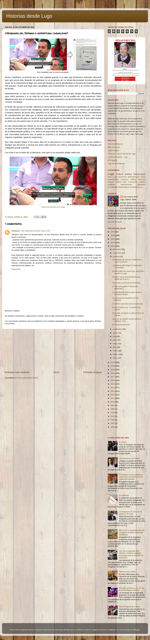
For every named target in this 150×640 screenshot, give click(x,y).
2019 (113, 370)
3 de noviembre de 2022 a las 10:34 (35, 231)
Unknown (15, 231)
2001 (113, 423)
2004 (113, 413)
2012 (113, 395)
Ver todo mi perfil (114, 222)
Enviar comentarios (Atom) (27, 378)
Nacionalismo (123, 187)
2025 (113, 235)
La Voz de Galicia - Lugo (118, 157)
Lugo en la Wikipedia (116, 163)
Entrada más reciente (17, 372)
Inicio (56, 372)
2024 (113, 239)
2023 (113, 243)
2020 (113, 366)
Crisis (143, 177)
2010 (113, 402)
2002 (113, 420)
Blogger (137, 630)
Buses (141, 187)
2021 (113, 362)
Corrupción (132, 182)
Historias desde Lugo (29, 16)
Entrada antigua (92, 372)
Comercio (125, 179)
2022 (113, 246)
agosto (116, 333)
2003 (113, 416)
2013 (113, 391)
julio (115, 336)
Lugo (111, 174)
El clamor (123, 442)
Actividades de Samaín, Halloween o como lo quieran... (127, 261)
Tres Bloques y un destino (129, 458)
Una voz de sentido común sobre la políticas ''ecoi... (126, 320)
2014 (113, 387)
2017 (113, 377)
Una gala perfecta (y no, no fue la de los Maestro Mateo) (131, 589)
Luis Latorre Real (130, 197)
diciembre (117, 249)
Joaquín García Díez (117, 182)
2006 (113, 405)
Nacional (141, 179)
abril (115, 347)
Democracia (139, 174)
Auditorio (111, 184)
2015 (113, 384)
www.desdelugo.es (115, 144)
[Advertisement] (53, 350)
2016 (113, 380)
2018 (113, 373)
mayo (115, 344)
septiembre (117, 329)
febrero (116, 354)
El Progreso (112, 160)
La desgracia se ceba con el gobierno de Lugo (130, 513)
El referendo (124, 495)
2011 (113, 398)
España (142, 182)
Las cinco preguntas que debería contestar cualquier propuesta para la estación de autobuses (131, 554)
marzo (115, 351)
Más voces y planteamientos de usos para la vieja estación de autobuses (132, 532)
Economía (122, 177)
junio (115, 340)
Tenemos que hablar (127, 572)
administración (134, 177)
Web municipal (114, 147)
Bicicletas (141, 184)
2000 (113, 427)
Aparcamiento (126, 184)
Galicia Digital (113, 150)
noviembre (117, 253)
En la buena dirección (121, 325)
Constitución (113, 187)
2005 (113, 409)
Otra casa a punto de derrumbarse (126, 283)
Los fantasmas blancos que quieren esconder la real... (126, 293)
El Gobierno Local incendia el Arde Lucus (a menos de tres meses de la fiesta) (131, 477)
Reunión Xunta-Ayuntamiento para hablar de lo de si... (126, 278)
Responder (15, 269)
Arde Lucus (113, 177)
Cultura (119, 174)
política (128, 174)
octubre (116, 256)
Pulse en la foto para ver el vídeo (53, 207)
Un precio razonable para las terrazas (127, 304)
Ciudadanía (134, 187)
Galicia (133, 179)
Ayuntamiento (113, 179)
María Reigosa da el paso (129, 607)
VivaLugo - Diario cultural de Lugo (121, 154)
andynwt (111, 630)
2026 (113, 232)
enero (115, 358)
